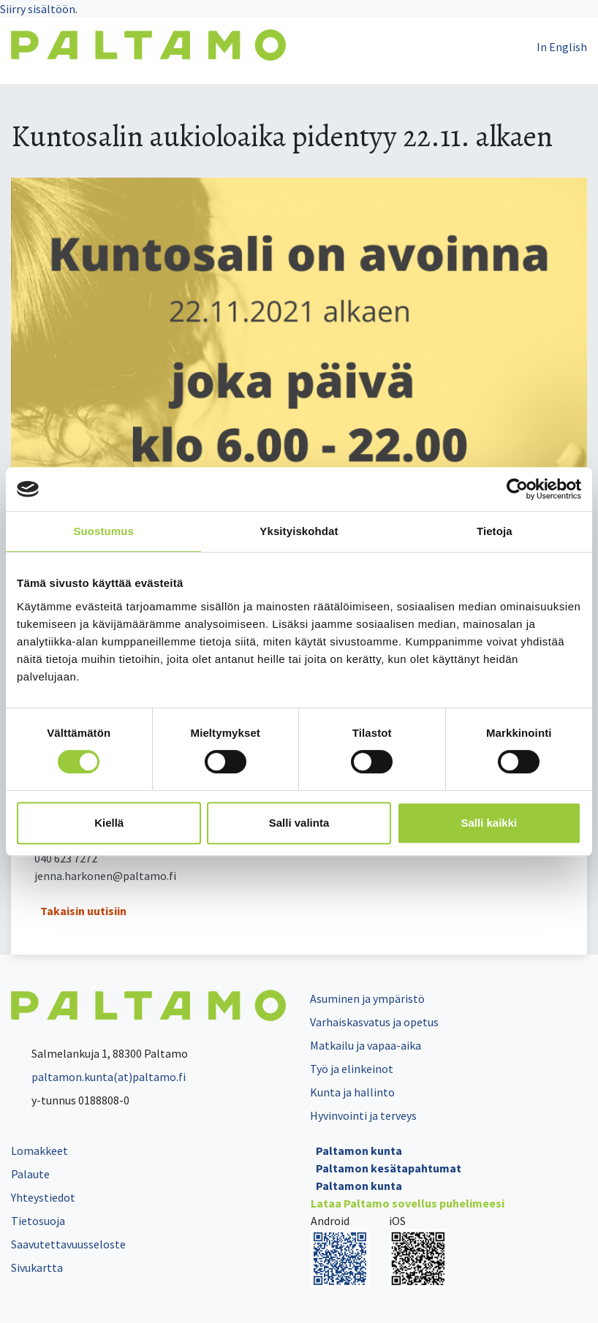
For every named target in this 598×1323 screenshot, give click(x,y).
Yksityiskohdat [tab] (299, 531)
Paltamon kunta (359, 1150)
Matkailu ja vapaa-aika (365, 1045)
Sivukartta (37, 1267)
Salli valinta (299, 822)
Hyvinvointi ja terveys (363, 1115)
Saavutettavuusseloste (68, 1244)
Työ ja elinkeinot (351, 1068)
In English (562, 46)
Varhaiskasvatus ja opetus (374, 1022)
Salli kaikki (489, 822)
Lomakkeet (39, 1150)
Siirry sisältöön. (38, 8)
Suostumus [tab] (103, 531)
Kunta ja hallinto (352, 1092)
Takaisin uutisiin (83, 910)
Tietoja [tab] (494, 531)
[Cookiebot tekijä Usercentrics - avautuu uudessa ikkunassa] (517, 489)
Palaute (30, 1174)
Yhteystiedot (43, 1197)
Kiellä (109, 822)
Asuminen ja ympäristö (367, 998)
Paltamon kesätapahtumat (388, 1168)
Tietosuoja (38, 1220)
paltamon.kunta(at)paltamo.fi (98, 1076)
